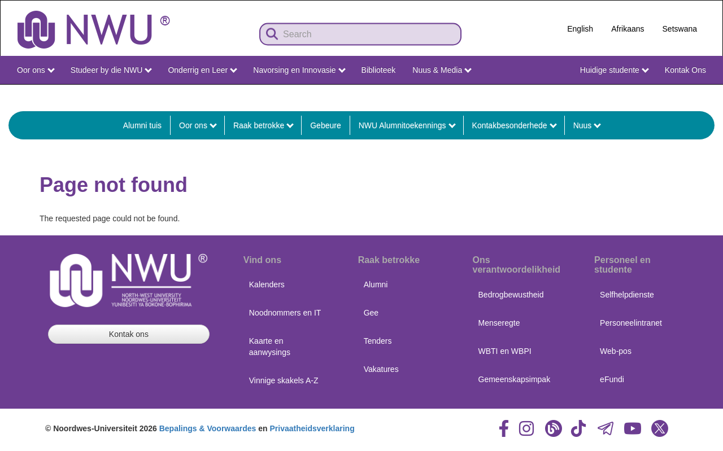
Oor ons (36, 70)
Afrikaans (627, 28)
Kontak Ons (685, 70)
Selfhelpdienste (627, 294)
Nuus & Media (442, 70)
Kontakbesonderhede (514, 125)
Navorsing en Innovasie (299, 70)
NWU (697, 94)
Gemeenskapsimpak (514, 379)
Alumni (376, 284)
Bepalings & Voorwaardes (207, 428)
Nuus (587, 125)
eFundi (612, 379)
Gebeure (325, 125)
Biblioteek (379, 70)
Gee (371, 312)
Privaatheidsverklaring (312, 428)
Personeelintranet (631, 322)
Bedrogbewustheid (511, 294)
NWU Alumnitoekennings (407, 125)
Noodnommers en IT (285, 312)
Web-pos (615, 351)
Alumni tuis (142, 125)
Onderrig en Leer (202, 70)
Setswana (680, 28)
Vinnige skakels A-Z (284, 380)
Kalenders (267, 284)
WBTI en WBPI (505, 351)
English (580, 28)
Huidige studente (614, 70)
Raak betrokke (263, 125)
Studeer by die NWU (111, 70)
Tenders (378, 340)
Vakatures (381, 369)
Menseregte (499, 322)
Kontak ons (129, 334)
